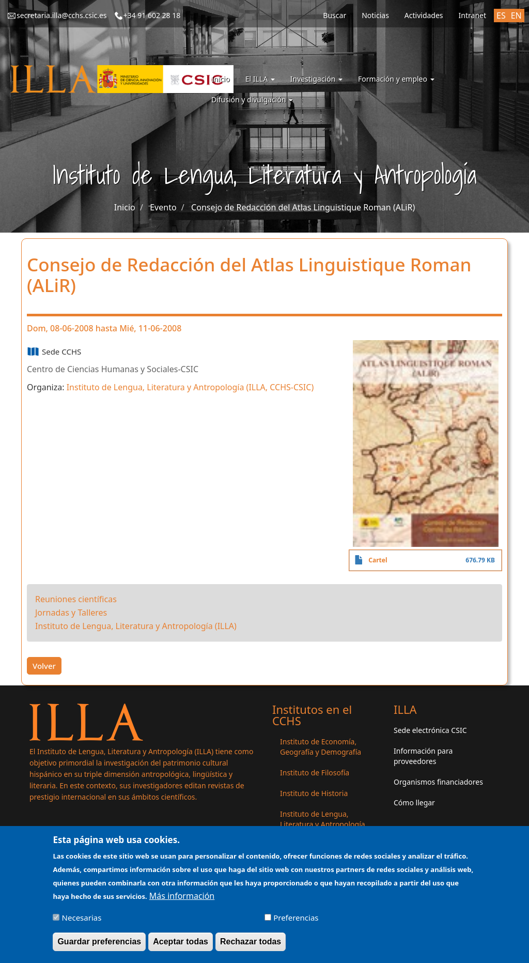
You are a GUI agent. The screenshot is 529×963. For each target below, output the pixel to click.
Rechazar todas (250, 945)
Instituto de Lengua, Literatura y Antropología (322, 819)
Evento (163, 207)
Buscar (334, 15)
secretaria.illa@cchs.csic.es (62, 15)
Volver (44, 666)
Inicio (220, 79)
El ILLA (260, 79)
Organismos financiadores (438, 782)
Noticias (375, 15)
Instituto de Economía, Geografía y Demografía (320, 747)
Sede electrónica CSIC (430, 730)
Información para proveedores (423, 756)
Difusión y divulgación (252, 99)
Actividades (423, 15)
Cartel (377, 560)
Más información (181, 900)
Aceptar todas (180, 945)
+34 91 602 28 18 (152, 15)
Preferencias (295, 921)
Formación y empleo (396, 79)
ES (501, 15)
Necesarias (82, 921)
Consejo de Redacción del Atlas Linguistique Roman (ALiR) (303, 207)
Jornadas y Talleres (71, 612)
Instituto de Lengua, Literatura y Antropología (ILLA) (136, 626)
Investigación (316, 79)
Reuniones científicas (76, 599)
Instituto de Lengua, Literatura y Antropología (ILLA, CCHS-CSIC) (190, 387)
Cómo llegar (414, 802)
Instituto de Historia (314, 793)
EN (516, 15)
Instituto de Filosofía (314, 772)
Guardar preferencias (99, 945)
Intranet (472, 15)
